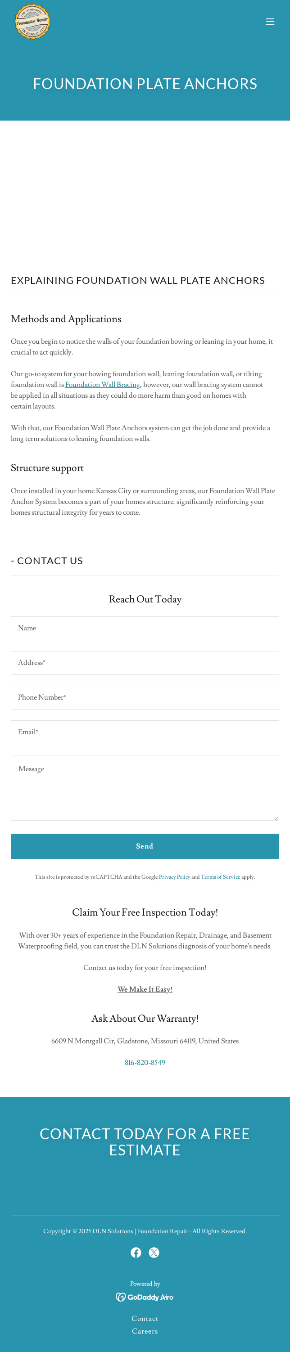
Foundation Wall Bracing (102, 384)
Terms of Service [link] (220, 877)
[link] (32, 22)
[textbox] (145, 628)
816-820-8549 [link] (145, 1062)
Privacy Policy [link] (174, 877)
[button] (270, 22)
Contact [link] (145, 1318)
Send (145, 846)
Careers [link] (145, 1331)
